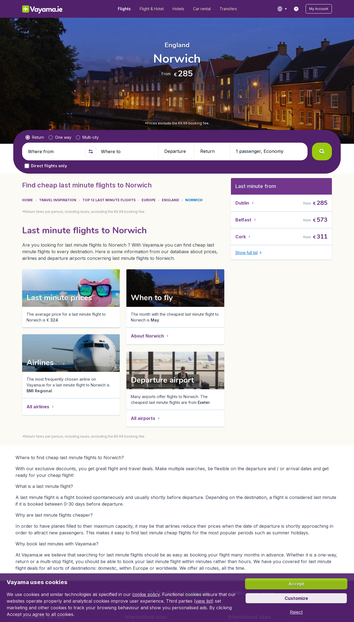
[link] (296, 9)
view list (204, 601)
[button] (319, 9)
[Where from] (54, 151)
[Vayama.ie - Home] (50, 9)
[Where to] (127, 151)
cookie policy (146, 594)
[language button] (282, 9)
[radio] (34, 137)
